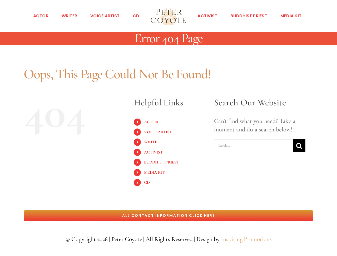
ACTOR (151, 122)
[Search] (299, 145)
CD (147, 182)
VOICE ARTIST (158, 132)
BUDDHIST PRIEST (161, 162)
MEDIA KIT (154, 172)
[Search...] (253, 145)
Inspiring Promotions (246, 239)
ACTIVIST (153, 152)
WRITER (152, 142)
